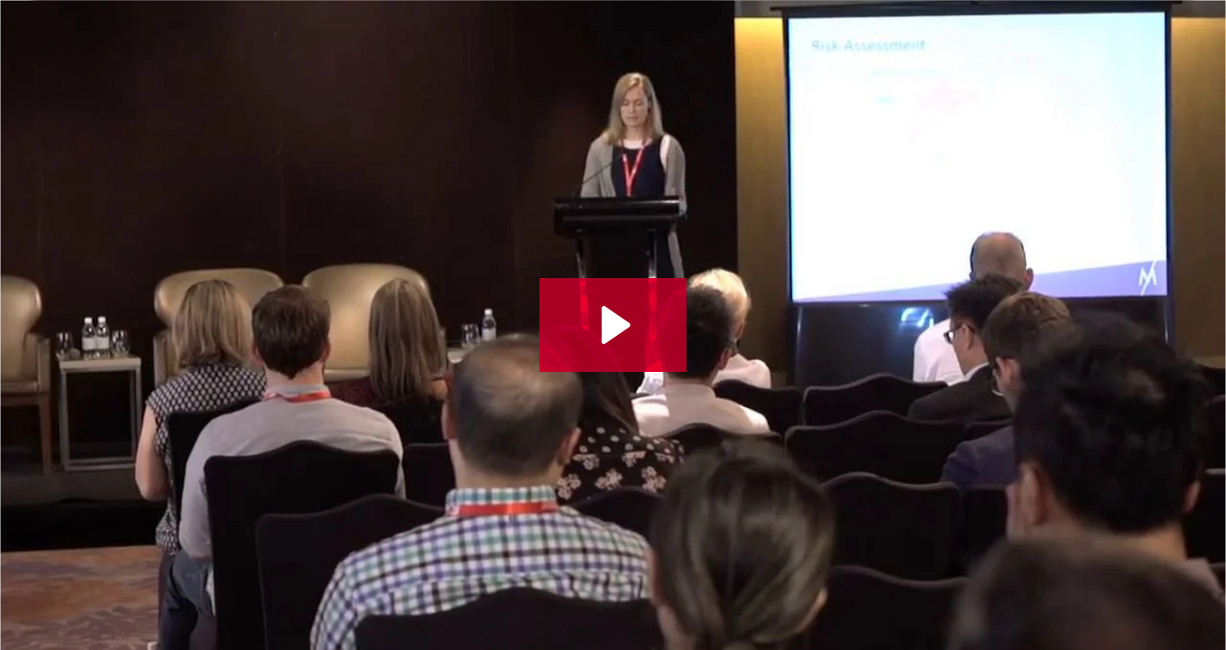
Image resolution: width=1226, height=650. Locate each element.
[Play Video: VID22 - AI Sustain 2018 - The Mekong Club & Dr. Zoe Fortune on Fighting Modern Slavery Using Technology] (613, 325)
